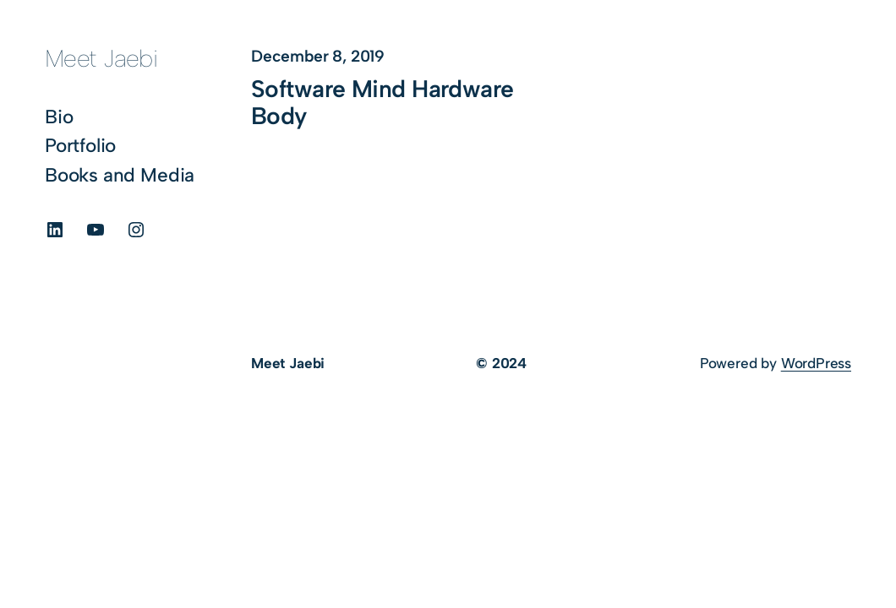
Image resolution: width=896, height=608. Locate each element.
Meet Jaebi (101, 58)
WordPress (816, 363)
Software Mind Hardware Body (382, 102)
